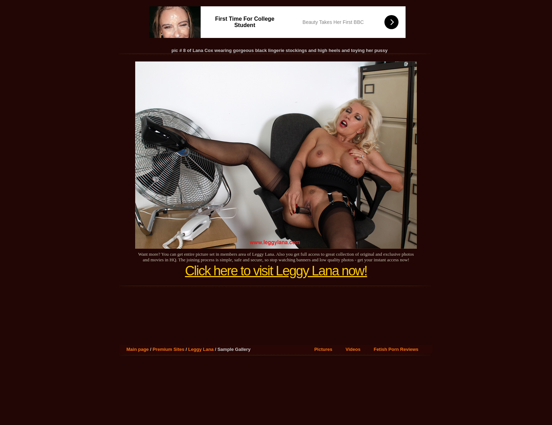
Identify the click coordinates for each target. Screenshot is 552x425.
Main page (137, 349)
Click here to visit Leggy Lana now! (276, 270)
